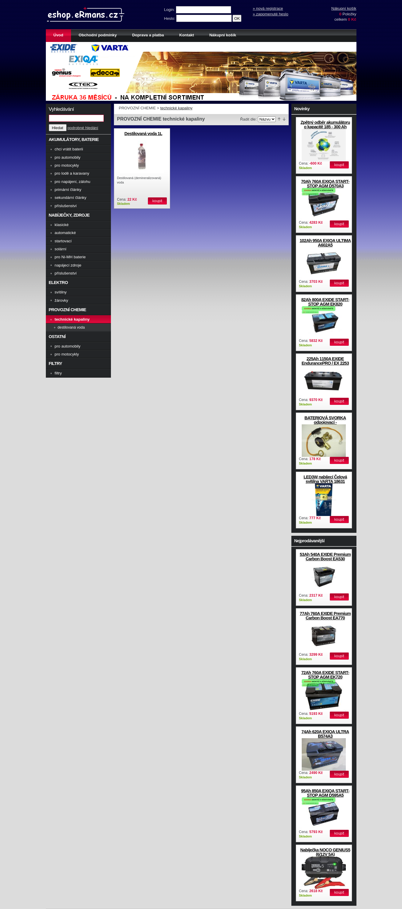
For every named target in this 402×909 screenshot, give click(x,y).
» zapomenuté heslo (270, 14)
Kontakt (186, 35)
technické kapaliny (176, 108)
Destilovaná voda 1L (143, 133)
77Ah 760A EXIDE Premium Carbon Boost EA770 (325, 615)
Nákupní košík (343, 8)
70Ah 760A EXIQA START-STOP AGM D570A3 (325, 183)
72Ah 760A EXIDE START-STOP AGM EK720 (325, 674)
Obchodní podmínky (98, 35)
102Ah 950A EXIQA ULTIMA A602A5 (325, 242)
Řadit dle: (248, 119)
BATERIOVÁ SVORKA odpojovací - (325, 420)
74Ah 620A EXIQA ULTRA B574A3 (325, 733)
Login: (170, 9)
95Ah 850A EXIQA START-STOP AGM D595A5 (325, 793)
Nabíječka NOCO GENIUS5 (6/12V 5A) (325, 852)
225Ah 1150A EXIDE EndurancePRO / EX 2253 (325, 361)
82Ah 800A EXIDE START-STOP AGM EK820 (325, 301)
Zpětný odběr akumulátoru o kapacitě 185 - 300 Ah (325, 124)
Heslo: (170, 18)
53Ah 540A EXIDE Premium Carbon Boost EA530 (325, 556)
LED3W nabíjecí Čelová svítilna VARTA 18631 (325, 479)
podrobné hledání (82, 128)
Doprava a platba (148, 35)
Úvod (58, 35)
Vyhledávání (61, 109)
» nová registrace (268, 8)
